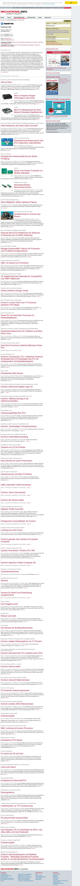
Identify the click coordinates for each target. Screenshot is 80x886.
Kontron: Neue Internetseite (13, 492)
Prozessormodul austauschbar (14, 818)
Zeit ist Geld (6, 82)
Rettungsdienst (7, 792)
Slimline (4, 580)
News (37, 874)
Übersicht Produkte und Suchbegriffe (54, 44)
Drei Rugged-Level (9, 604)
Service (56, 873)
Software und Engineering (24, 879)
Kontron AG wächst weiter (12, 500)
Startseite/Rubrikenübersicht (52, 42)
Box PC (16, 45)
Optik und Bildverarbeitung (24, 878)
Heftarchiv (18, 7)
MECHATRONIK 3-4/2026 (53, 77)
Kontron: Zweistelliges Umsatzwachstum (19, 426)
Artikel (51, 23)
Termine (40, 17)
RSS (51, 7)
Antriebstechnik (4, 874)
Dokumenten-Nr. (67, 23)
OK (71, 3)
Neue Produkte (39, 875)
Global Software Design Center (14, 290)
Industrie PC (37, 45)
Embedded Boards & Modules (27, 45)
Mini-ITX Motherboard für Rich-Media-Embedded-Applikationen (28, 111)
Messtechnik (3, 46)
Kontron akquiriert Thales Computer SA (18, 562)
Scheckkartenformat (10, 571)
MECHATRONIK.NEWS (58, 883)
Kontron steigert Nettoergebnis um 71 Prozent (21, 641)
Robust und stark (8, 616)
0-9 (51, 34)
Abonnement (60, 7)
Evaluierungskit (7, 716)
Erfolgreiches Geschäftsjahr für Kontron (18, 521)
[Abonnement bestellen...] (64, 81)
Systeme (12, 46)
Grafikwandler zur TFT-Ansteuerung (17, 806)
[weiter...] (38, 89)
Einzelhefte (55, 879)
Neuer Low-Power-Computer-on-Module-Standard (28, 171)
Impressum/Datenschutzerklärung (28, 7)
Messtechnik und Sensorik (32, 42)
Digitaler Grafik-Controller (12, 509)
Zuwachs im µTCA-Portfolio (13, 447)
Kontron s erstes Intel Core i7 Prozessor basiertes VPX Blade (18, 303)
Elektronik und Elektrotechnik (18, 42)
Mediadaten (41, 7)
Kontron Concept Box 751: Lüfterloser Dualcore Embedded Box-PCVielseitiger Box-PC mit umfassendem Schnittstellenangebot (22, 358)
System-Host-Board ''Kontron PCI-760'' (18, 550)
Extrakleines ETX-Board (11, 740)
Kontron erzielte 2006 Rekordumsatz (17, 704)
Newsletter (55, 7)
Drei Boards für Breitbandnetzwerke (17, 628)
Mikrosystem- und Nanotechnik (25, 876)
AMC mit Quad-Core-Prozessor (15, 263)
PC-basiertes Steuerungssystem (15, 690)
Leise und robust (8, 767)
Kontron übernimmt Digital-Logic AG (17, 387)
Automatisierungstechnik (6, 875)
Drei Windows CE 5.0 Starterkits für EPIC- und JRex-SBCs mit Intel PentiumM (21, 831)
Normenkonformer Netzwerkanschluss (22, 186)
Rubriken (39, 873)
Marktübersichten (31, 17)
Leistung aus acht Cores (11, 530)
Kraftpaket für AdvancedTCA (13, 780)
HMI (19, 45)
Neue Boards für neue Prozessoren (16, 461)
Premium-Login (67, 7)
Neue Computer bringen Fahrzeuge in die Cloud (24, 96)
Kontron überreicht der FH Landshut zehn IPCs (21, 653)
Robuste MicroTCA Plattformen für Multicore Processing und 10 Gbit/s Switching (20, 234)
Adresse (55, 23)
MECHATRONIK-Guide (19, 17)
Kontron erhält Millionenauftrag (14, 437)
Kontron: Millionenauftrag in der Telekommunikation (15, 399)
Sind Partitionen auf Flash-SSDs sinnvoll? (19, 125)
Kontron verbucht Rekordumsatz (15, 680)
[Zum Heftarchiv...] (63, 83)
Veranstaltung (60, 23)
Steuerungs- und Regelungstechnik (26, 880)
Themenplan (47, 7)
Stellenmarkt (48, 17)
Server (8, 46)
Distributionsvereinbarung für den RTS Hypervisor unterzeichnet (28, 141)
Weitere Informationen (55, 4)
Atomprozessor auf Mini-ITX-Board (16, 474)
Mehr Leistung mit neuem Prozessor (17, 728)
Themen (9, 17)
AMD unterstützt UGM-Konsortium (16, 485)
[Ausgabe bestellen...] (63, 79)
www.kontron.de (7, 38)
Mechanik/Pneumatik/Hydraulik (25, 874)
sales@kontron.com (9, 39)
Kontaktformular (56, 882)
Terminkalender (39, 878)
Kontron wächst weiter (11, 666)
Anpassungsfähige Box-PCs (13, 413)
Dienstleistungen (4, 876)
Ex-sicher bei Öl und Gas (12, 753)
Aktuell (2, 17)
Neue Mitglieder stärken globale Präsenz (19, 202)
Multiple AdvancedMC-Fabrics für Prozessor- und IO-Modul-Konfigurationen (20, 249)
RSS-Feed (55, 884)
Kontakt (36, 7)
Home (14, 7)
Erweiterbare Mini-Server (12, 373)
